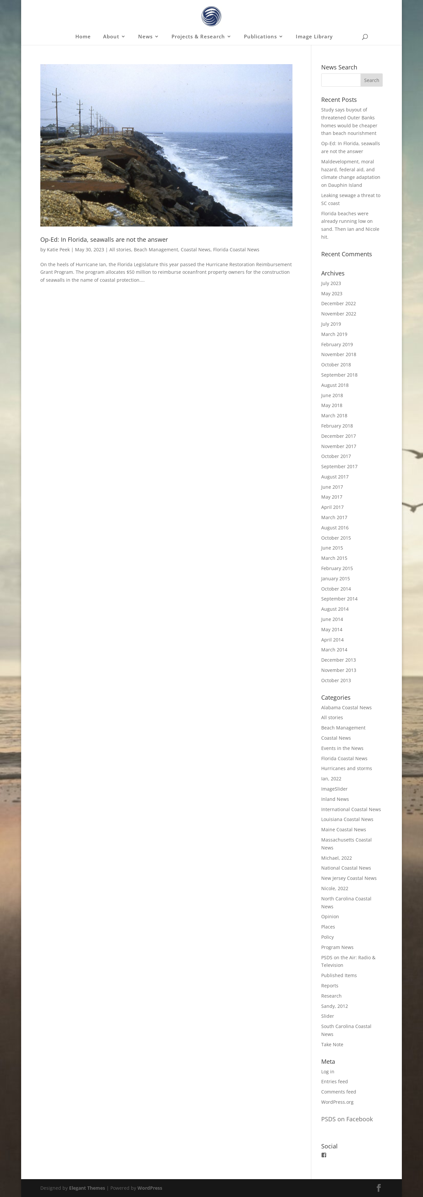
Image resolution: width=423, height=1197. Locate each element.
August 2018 (335, 385)
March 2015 (334, 558)
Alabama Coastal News (346, 707)
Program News (337, 947)
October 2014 (336, 589)
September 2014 (339, 599)
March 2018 (334, 415)
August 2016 (335, 527)
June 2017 (332, 487)
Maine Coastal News (343, 829)
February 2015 (337, 568)
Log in (327, 1071)
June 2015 (332, 548)
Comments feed (338, 1092)
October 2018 (336, 364)
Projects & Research (198, 37)
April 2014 (332, 640)
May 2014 (331, 629)
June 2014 (332, 619)
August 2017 (335, 477)
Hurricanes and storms (346, 768)
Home (83, 37)
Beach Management (156, 249)
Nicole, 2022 (334, 888)
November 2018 (338, 354)
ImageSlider (334, 789)
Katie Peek (58, 249)
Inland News (335, 799)
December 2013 (338, 660)
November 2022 (338, 313)
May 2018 (331, 405)
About (111, 37)
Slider (327, 1016)
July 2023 (331, 283)
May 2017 (331, 497)
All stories (120, 249)
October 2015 (336, 538)
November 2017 (338, 446)
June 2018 (332, 395)
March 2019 (334, 334)
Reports (329, 985)
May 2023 (331, 293)
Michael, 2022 (336, 858)
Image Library (314, 37)
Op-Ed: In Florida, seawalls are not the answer (104, 239)
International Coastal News (351, 809)
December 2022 (338, 303)
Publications (260, 37)
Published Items (339, 975)
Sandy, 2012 (334, 1006)
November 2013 (338, 670)
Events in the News (342, 748)
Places (328, 927)
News (145, 37)
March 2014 (334, 649)
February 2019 (337, 344)
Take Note (332, 1044)
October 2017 (336, 456)
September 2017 (339, 466)
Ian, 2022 (331, 778)
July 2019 (331, 324)
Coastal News (196, 249)
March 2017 (334, 517)
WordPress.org (337, 1102)
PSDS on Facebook (347, 1119)
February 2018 (337, 426)
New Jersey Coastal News (349, 878)
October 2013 (336, 680)
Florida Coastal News (236, 249)
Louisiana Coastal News (347, 819)
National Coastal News (346, 868)
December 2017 (338, 436)
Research (331, 996)
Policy (327, 937)
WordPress (149, 1188)
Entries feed (334, 1081)
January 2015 (335, 578)
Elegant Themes (87, 1188)
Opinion (330, 916)
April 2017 (332, 507)
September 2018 (339, 375)
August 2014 (335, 609)
